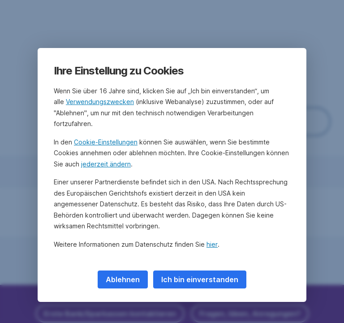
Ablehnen (123, 279)
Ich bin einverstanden (199, 279)
